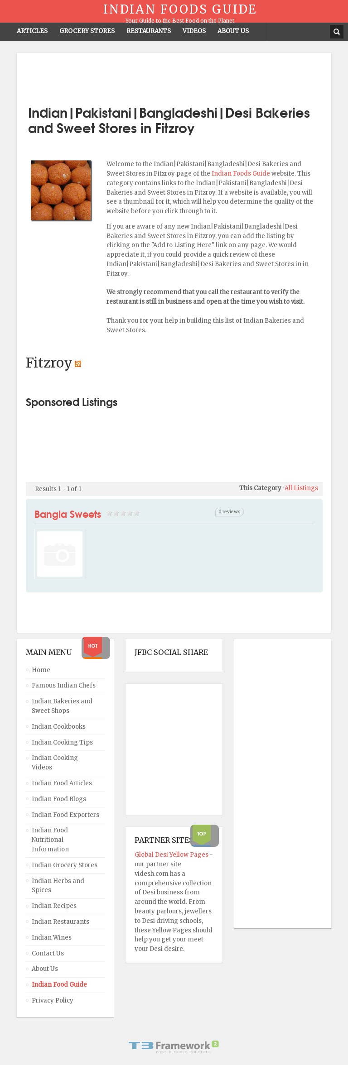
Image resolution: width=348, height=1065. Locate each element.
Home (41, 670)
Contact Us (48, 953)
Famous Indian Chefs (64, 685)
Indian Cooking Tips (62, 742)
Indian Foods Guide (241, 173)
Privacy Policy (52, 1000)
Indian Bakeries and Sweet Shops (62, 706)
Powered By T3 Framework (174, 1047)
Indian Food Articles (62, 783)
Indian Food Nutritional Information (50, 839)
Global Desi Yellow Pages (172, 855)
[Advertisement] (174, 75)
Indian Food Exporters (65, 815)
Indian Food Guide (59, 985)
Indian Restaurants (60, 922)
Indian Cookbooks (59, 727)
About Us (45, 969)
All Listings (301, 488)
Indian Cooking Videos (55, 762)
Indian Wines (52, 937)
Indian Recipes (54, 906)
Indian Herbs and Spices (58, 885)
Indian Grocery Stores (64, 865)
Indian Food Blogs (59, 799)
